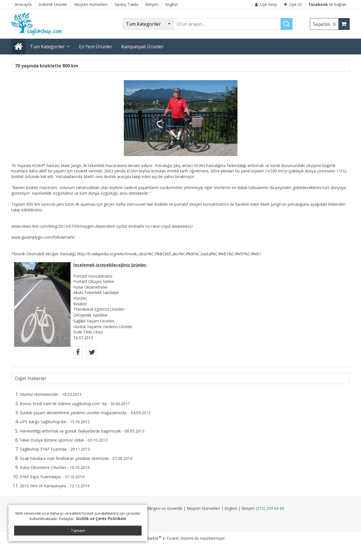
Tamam (78, 530)
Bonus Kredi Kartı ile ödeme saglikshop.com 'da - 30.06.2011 (75, 403)
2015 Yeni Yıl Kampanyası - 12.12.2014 (54, 485)
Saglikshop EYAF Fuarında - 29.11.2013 (55, 449)
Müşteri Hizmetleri (203, 508)
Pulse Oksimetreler (90, 287)
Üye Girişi (266, 4)
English (230, 508)
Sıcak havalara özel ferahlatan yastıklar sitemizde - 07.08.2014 (76, 458)
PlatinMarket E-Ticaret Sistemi (164, 538)
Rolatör (80, 303)
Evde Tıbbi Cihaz (88, 332)
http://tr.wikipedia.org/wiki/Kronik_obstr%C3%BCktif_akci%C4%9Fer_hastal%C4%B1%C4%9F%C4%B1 (169, 253)
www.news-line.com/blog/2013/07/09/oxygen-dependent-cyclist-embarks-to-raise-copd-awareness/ (102, 226)
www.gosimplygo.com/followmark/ (43, 237)
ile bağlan (327, 4)
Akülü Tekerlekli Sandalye (96, 292)
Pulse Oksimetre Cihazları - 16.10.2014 (54, 467)
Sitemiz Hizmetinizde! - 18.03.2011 (51, 394)
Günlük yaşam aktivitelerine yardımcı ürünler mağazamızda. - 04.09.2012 (85, 412)
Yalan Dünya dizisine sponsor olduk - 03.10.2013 (63, 440)
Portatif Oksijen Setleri (93, 281)
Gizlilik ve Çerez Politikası (101, 518)
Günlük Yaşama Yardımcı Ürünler (103, 326)
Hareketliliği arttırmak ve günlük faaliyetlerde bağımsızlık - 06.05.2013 (82, 431)
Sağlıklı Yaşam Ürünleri (93, 321)
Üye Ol (292, 4)
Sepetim (325, 24)
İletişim (248, 508)
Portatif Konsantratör (93, 276)
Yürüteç (80, 298)
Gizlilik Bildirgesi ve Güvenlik (157, 508)
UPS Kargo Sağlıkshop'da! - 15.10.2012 (55, 421)
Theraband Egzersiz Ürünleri (98, 309)
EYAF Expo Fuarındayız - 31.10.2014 (52, 476)
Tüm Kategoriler (47, 46)
